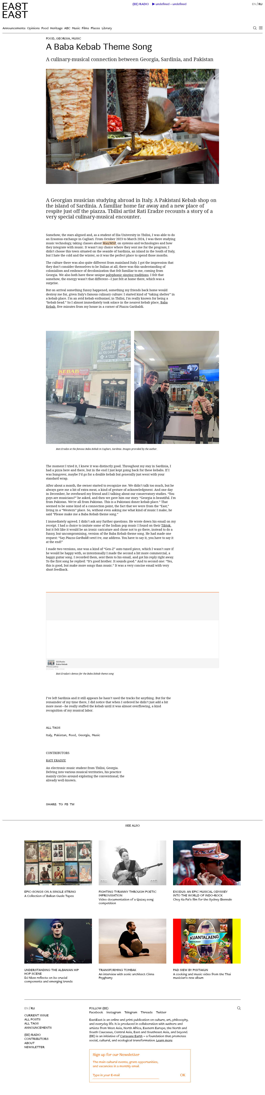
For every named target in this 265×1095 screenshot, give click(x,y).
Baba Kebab (59, 669)
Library (107, 28)
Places (95, 28)
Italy (49, 735)
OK (182, 1075)
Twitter (161, 1012)
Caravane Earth (131, 1036)
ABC (67, 28)
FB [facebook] (66, 804)
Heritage (56, 28)
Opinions (33, 28)
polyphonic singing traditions (127, 275)
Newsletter (34, 1047)
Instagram (113, 1012)
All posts (32, 1019)
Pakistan (60, 735)
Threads (147, 1012)
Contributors (36, 1039)
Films (85, 28)
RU (260, 4)
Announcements (14, 28)
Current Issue (36, 1015)
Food (45, 28)
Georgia (63, 38)
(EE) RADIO (140, 4)
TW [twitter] (72, 804)
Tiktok (166, 525)
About (29, 1043)
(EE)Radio (50, 669)
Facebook (96, 1012)
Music (76, 28)
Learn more (164, 1040)
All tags (31, 1023)
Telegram (130, 1012)
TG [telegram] (61, 804)
